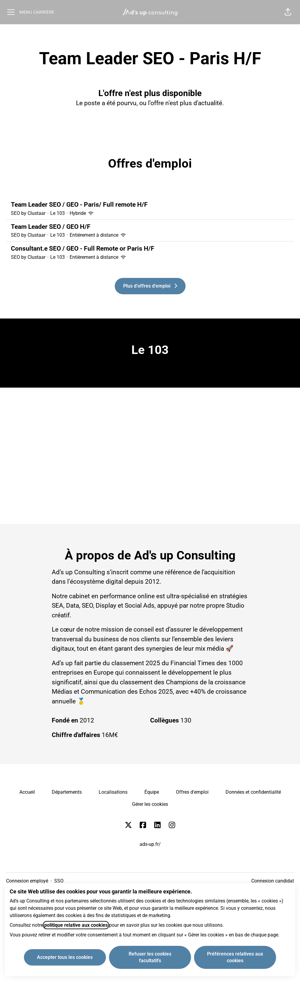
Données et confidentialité (253, 792)
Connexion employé (27, 881)
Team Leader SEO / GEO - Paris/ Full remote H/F (150, 205)
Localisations (113, 792)
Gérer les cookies (150, 804)
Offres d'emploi (192, 792)
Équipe (151, 792)
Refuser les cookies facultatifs (150, 957)
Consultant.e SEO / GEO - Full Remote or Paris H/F (150, 249)
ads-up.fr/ (150, 844)
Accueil (27, 792)
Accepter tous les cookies (65, 957)
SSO (59, 881)
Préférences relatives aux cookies (235, 957)
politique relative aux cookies (76, 925)
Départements (67, 792)
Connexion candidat (272, 881)
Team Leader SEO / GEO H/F (150, 227)
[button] (287, 12)
